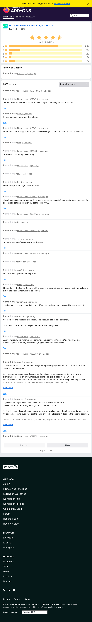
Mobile (7, 542)
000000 (21, 316)
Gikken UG (19, 29)
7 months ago (45, 91)
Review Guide (11, 523)
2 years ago (30, 73)
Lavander (21, 262)
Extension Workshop (14, 493)
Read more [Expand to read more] (8, 387)
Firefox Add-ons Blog (15, 488)
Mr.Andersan (22, 336)
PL (18, 222)
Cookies (17, 599)
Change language (11, 612)
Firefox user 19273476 (27, 99)
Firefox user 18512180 (27, 436)
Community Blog (12, 508)
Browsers (8, 561)
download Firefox (62, 3)
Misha (19, 284)
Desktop (8, 537)
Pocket (7, 581)
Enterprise (8, 547)
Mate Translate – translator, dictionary (31, 25)
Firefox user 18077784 (27, 91)
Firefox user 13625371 (27, 230)
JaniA (19, 270)
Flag (4, 108)
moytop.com (22, 165)
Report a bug (10, 518)
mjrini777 (21, 302)
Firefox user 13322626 (27, 151)
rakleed (20, 399)
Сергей (20, 73)
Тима (19, 239)
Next (67, 445)
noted (28, 604)
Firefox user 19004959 (27, 214)
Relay (6, 571)
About (6, 484)
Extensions (8, 16)
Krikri (19, 182)
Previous (24, 445)
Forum (6, 513)
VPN (5, 566)
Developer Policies (13, 503)
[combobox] (79, 15)
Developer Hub (11, 498)
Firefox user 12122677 (27, 196)
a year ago (44, 99)
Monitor (7, 576)
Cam (19, 362)
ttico (19, 114)
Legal (27, 599)
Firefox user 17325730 (27, 354)
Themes (20, 16)
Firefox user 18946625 (27, 253)
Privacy (6, 599)
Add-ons (8, 479)
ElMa (19, 174)
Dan (19, 143)
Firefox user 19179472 (27, 128)
